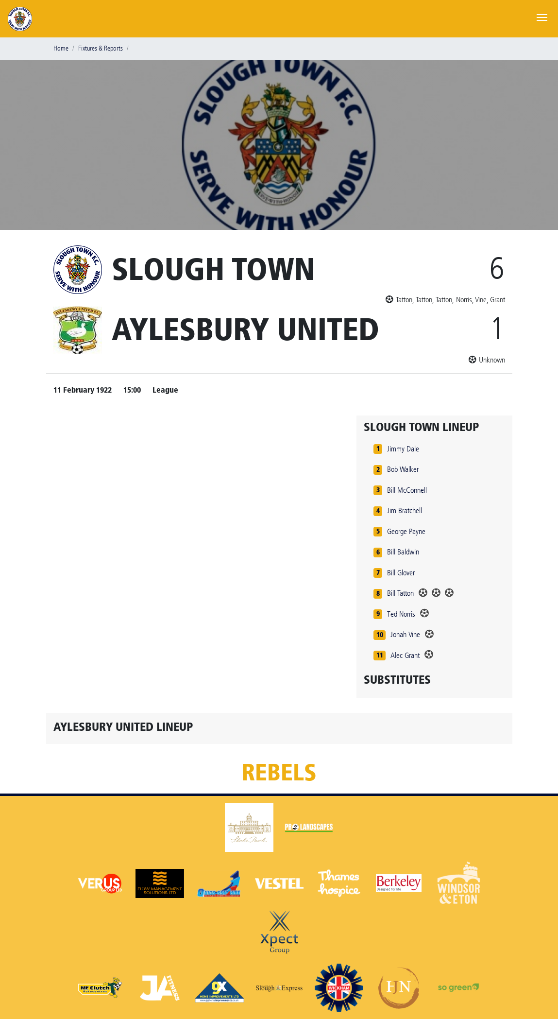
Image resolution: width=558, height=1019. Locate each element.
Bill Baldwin (403, 551)
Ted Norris (401, 614)
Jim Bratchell (404, 510)
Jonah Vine (405, 634)
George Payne (406, 531)
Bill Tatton (400, 593)
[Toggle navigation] (542, 16)
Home (60, 48)
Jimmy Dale (403, 448)
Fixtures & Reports (100, 48)
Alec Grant (405, 655)
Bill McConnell (407, 490)
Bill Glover (401, 572)
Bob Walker (403, 469)
